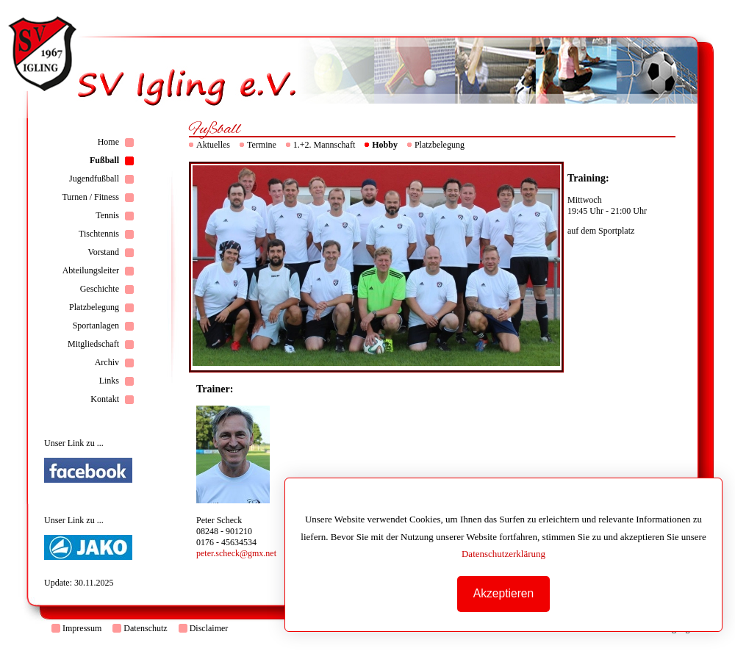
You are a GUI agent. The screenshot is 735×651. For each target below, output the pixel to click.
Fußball (104, 160)
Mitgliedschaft (93, 344)
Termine (261, 145)
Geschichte (99, 289)
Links (109, 380)
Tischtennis (99, 234)
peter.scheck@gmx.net (236, 553)
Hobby (385, 145)
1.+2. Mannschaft (324, 145)
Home (108, 142)
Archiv (107, 362)
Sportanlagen (96, 325)
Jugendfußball (94, 178)
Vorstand (103, 252)
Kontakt (104, 399)
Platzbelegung (94, 307)
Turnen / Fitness (90, 197)
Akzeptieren (506, 593)
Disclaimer (209, 628)
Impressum (81, 628)
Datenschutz (145, 628)
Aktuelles (213, 145)
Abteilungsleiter (90, 270)
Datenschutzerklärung (506, 553)
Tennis (107, 215)
